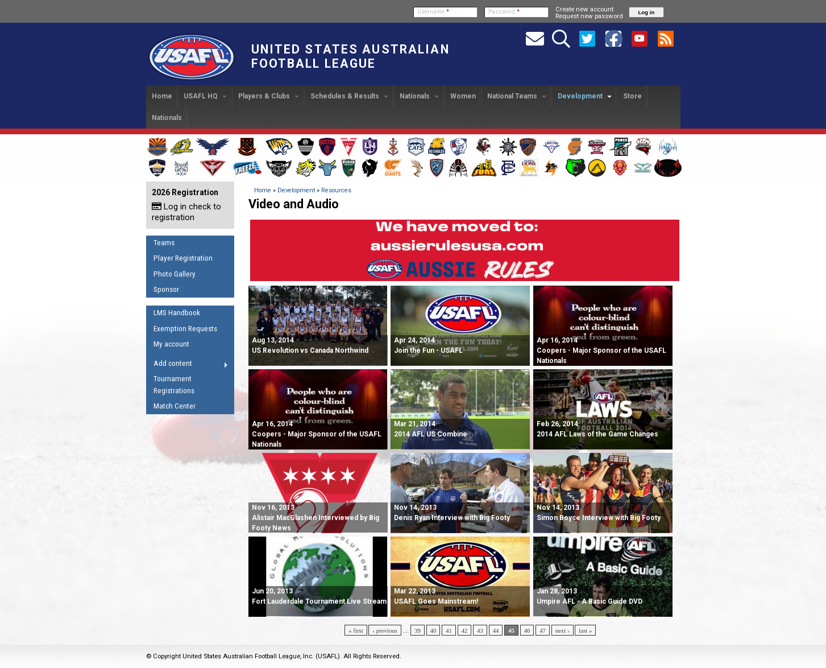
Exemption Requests (185, 328)
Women (463, 96)
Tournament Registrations (173, 384)
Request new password (589, 16)
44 (496, 630)
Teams (164, 242)
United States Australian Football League (350, 56)
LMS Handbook (176, 312)
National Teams (516, 96)
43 (480, 630)
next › (562, 630)
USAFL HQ (205, 96)
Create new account (584, 9)
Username (433, 12)
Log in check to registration (186, 211)
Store (632, 96)
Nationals (419, 96)
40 (433, 630)
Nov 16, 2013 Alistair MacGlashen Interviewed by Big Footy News (315, 518)
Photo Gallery (174, 274)
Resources (336, 190)
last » (585, 630)
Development (585, 96)
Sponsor (166, 289)
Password (504, 12)
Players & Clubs (268, 96)
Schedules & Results (349, 96)
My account (171, 344)
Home (162, 96)
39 (417, 630)
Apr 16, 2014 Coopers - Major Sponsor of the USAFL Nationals (601, 350)
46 (527, 630)
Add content (187, 365)
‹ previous (384, 630)
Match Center (174, 406)
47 (542, 630)
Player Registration (183, 258)
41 (449, 630)
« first (355, 630)
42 (465, 630)
